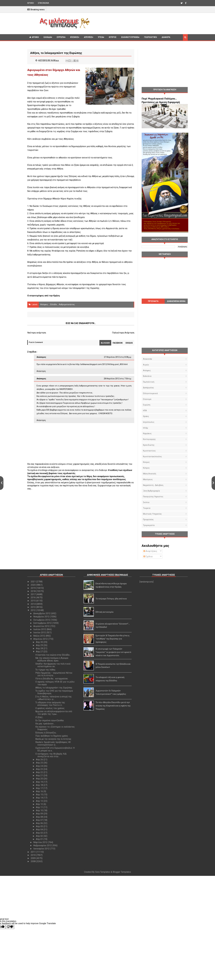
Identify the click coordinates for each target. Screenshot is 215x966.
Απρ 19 (39, 782)
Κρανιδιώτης (149, 445)
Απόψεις (88, 37)
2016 (33, 597)
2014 (33, 604)
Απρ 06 (39, 823)
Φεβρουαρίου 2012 (42, 845)
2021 (33, 581)
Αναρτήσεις (150, 551)
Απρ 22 (39, 772)
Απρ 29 (39, 645)
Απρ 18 (39, 785)
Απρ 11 (39, 807)
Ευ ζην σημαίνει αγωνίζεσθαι (49, 720)
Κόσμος (74, 37)
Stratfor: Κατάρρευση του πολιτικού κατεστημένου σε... (52, 665)
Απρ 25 (39, 762)
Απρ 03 (39, 833)
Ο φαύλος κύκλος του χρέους (50, 708)
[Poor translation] (10, 927)
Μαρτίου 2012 (40, 842)
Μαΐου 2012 (39, 635)
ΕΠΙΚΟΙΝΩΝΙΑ (43, 3)
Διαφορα (166, 37)
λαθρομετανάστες (67, 304)
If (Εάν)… (39, 717)
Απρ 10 (39, 810)
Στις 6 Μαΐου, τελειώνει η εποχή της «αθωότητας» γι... (53, 697)
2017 (33, 594)
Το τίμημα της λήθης (45, 669)
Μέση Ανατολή (149, 474)
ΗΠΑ (145, 410)
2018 (33, 591)
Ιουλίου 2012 (40, 629)
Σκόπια (146, 502)
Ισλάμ (145, 428)
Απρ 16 (39, 791)
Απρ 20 (39, 778)
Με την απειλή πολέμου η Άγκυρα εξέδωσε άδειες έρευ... (51, 659)
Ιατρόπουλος (148, 422)
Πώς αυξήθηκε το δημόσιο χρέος (51, 736)
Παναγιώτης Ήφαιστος (153, 496)
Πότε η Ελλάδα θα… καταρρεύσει (51, 678)
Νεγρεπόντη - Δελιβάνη (153, 485)
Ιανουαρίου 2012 (41, 848)
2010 (33, 855)
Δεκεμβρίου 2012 (42, 613)
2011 (33, 852)
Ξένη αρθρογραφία (151, 491)
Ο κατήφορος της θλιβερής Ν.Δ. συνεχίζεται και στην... (51, 755)
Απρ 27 (39, 651)
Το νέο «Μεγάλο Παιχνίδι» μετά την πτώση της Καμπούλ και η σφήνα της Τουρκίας (113, 705)
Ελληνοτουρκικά (129, 37)
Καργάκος (147, 433)
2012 (33, 610)
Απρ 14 (39, 797)
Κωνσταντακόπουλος (152, 456)
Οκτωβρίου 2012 (42, 620)
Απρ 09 (39, 813)
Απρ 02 (39, 836)
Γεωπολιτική (150, 37)
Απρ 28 (39, 648)
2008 (33, 861)
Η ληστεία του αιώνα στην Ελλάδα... (53, 655)
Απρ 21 (39, 775)
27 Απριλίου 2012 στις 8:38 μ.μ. (117, 357)
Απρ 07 (39, 820)
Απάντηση (41, 371)
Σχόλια (147, 556)
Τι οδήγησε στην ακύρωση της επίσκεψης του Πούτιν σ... (50, 703)
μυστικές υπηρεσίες (152, 514)
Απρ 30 (39, 642)
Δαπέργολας (148, 388)
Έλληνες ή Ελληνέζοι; (45, 732)
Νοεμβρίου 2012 (41, 616)
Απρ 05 (39, 826)
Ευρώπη (60, 37)
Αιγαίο (146, 365)
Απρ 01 (39, 839)
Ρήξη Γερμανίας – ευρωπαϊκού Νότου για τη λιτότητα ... (53, 674)
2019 (33, 588)
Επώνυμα (147, 399)
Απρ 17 (39, 788)
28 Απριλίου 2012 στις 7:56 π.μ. (117, 378)
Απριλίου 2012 (40, 639)
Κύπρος (146, 468)
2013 (33, 607)
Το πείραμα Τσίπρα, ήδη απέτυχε (111, 598)
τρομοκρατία (149, 525)
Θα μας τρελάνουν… (45, 723)
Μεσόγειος (148, 479)
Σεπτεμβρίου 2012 (42, 623)
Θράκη (146, 416)
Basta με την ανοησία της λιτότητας (53, 739)
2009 (33, 858)
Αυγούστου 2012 (41, 626)
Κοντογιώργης (149, 439)
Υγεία (100, 37)
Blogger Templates (122, 872)
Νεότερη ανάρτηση (36, 332)
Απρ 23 (39, 769)
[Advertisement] (140, 23)
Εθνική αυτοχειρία (104, 612)
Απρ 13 (39, 801)
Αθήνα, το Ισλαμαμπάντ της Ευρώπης (53, 687)
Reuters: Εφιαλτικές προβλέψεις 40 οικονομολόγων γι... (53, 743)
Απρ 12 (39, 804)
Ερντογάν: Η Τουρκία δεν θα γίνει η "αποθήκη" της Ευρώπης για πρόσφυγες (112, 638)
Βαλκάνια (147, 376)
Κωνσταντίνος (149, 451)
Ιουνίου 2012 (39, 632)
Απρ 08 (39, 817)
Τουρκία (146, 508)
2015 (33, 600)
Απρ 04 (39, 829)
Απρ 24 (39, 766)
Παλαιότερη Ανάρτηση (123, 332)
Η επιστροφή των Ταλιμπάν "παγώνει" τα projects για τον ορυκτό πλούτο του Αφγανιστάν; (113, 652)
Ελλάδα (47, 37)
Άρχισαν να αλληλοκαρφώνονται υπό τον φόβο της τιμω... (53, 712)
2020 (33, 585)
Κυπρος (112, 37)
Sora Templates (102, 872)
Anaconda (147, 359)
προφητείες (148, 519)
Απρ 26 (39, 759)
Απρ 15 (39, 794)
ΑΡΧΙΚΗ (30, 3)
